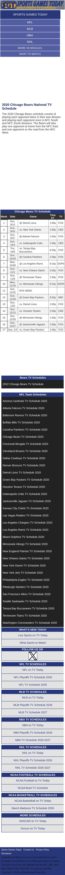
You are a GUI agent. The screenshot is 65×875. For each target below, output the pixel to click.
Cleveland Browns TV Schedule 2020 (25, 451)
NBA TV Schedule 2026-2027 (33, 740)
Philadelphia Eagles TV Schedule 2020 (26, 579)
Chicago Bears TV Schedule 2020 (23, 436)
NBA (30, 35)
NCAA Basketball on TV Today (33, 800)
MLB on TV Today (32, 697)
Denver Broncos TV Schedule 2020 (24, 465)
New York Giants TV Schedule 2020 (24, 565)
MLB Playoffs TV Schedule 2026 (32, 704)
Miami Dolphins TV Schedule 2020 (23, 536)
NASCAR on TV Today (32, 821)
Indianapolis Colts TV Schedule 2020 (25, 493)
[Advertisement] (29, 81)
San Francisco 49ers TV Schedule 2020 (27, 594)
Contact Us (28, 850)
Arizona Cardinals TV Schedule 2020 (25, 401)
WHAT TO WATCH (30, 54)
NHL (30, 41)
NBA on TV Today (32, 725)
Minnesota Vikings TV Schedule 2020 (25, 544)
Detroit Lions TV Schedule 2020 (22, 472)
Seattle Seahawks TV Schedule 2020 (25, 601)
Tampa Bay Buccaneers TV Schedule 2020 (28, 608)
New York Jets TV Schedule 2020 (23, 572)
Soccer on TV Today (33, 828)
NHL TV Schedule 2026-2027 (32, 767)
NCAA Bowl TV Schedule (33, 787)
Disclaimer (6, 853)
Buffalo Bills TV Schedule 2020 (21, 422)
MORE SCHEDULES (30, 48)
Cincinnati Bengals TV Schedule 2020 (25, 443)
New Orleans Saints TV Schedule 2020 (26, 558)
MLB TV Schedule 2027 (33, 712)
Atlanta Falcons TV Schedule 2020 (23, 408)
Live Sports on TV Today (33, 635)
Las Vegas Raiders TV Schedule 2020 (25, 515)
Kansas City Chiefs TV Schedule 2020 (26, 508)
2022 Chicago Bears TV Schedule (23, 384)
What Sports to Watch (33, 642)
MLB (30, 29)
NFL (30, 22)
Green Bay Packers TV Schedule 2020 (26, 479)
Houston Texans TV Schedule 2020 (24, 486)
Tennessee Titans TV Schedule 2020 (25, 615)
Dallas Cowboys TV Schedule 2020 (24, 458)
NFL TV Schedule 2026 (33, 684)
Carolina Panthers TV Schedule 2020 (25, 429)
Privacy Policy (42, 850)
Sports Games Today (11, 850)
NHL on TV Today (32, 752)
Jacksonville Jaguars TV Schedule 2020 (27, 501)
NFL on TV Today (32, 669)
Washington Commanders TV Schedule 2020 (30, 622)
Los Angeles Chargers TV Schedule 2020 (27, 522)
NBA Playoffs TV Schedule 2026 (32, 732)
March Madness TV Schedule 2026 (33, 808)
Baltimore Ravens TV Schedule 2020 (25, 415)
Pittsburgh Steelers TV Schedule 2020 (26, 586)
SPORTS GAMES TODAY (30, 14)
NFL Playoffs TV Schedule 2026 (33, 677)
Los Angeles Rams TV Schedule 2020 (25, 529)
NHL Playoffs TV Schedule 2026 (33, 760)
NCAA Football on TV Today (33, 780)
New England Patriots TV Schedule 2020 (27, 551)
